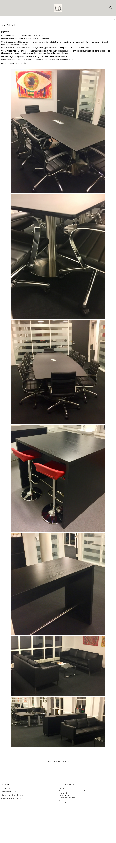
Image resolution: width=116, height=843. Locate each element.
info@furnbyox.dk (16, 795)
